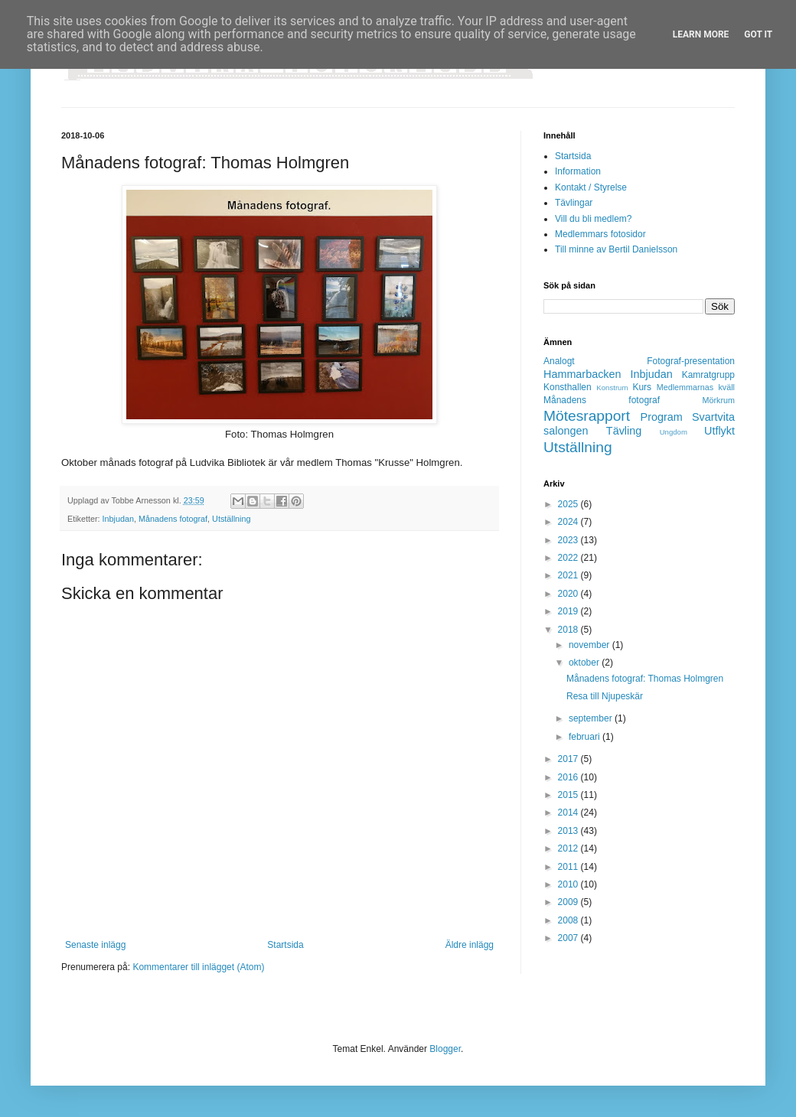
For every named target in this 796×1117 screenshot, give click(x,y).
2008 (569, 920)
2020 (569, 593)
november (590, 645)
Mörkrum (718, 400)
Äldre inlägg (469, 945)
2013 (569, 831)
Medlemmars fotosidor (600, 234)
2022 (569, 557)
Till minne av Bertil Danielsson (616, 249)
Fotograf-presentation (691, 361)
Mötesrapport (586, 416)
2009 (569, 902)
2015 (569, 795)
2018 (569, 629)
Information (578, 171)
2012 (569, 848)
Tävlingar (573, 202)
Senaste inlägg (95, 945)
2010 (569, 884)
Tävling (623, 431)
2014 (569, 812)
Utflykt (719, 431)
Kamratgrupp (708, 375)
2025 (569, 504)
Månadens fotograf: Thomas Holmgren (644, 678)
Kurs (641, 387)
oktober (585, 662)
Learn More (701, 34)
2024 (569, 521)
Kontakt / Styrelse (591, 187)
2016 (569, 777)
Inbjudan (118, 518)
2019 (569, 611)
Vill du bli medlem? (593, 218)
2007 (569, 938)
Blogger (445, 1049)
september (592, 718)
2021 (569, 575)
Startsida (285, 945)
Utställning (231, 518)
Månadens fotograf (173, 518)
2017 (569, 759)
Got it (758, 34)
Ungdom (673, 432)
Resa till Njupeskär (604, 696)
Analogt (559, 361)
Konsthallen (567, 387)
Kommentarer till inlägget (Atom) (198, 967)
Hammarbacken (582, 374)
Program (662, 417)
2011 (569, 866)
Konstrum (612, 387)
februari (585, 736)
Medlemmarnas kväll (696, 387)
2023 (569, 540)
